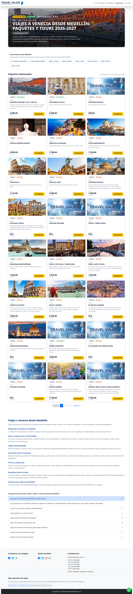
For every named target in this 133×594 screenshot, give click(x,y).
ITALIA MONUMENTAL (96, 143)
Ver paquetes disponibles (19, 61)
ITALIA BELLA (15, 182)
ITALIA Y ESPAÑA (55, 305)
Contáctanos (119, 3)
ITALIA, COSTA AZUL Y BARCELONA (62, 264)
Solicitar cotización (44, 17)
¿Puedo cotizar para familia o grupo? (22, 532)
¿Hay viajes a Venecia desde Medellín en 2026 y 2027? (28, 499)
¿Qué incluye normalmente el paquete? (23, 518)
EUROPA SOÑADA (55, 387)
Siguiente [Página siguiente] (76, 406)
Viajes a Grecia (105, 61)
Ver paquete (39, 114)
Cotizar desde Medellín (38, 61)
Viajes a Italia (79, 61)
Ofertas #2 (23, 585)
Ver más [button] (127, 3)
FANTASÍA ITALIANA (95, 102)
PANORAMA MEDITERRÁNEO (20, 264)
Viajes (19, 20)
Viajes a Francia (92, 61)
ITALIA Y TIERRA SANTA (97, 223)
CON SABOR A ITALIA (57, 102)
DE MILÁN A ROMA (17, 223)
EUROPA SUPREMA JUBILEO (20, 143)
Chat (55, 17)
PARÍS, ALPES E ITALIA (96, 264)
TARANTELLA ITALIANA (57, 143)
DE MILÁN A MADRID (96, 305)
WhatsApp (109, 3)
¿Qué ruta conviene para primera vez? (23, 523)
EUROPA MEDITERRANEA (19, 346)
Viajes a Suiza (15, 66)
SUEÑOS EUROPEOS (56, 346)
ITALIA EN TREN (55, 182)
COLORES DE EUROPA (17, 387)
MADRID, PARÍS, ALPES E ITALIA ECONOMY (104, 387)
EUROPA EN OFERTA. (17, 305)
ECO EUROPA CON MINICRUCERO (100, 346)
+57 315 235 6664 (99, 3)
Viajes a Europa (53, 61)
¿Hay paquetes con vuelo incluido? (21, 513)
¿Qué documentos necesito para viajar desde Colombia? (29, 527)
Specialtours (46, 585)
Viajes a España (67, 61)
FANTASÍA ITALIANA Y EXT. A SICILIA (23, 102)
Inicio (14, 20)
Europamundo (35, 585)
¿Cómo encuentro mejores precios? (22, 537)
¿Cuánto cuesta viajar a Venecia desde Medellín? (26, 508)
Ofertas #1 (13, 585)
